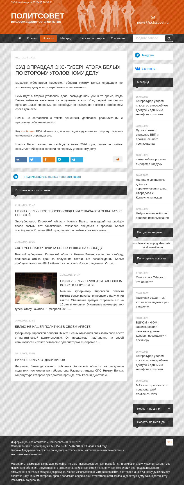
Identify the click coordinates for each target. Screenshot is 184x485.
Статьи (31, 38)
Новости (48, 38)
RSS (120, 47)
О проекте (118, 38)
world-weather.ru (153, 246)
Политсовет (37, 16)
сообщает (28, 131)
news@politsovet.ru (153, 19)
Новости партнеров (91, 38)
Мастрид (66, 38)
